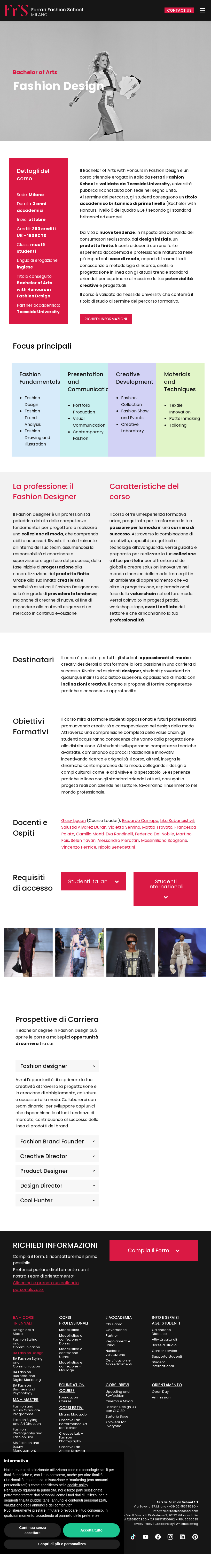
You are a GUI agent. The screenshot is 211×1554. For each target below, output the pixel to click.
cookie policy (77, 1485)
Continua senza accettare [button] (32, 1530)
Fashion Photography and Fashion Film (27, 1433)
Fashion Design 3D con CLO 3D (121, 1409)
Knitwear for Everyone (116, 1424)
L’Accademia (119, 1317)
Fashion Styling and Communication (26, 1343)
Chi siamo (114, 1324)
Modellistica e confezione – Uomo (70, 1353)
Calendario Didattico (161, 1332)
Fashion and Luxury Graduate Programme (26, 1410)
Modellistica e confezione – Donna (70, 1339)
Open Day (160, 1392)
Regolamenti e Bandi (118, 1343)
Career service (164, 1351)
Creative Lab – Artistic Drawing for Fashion (72, 1451)
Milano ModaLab (73, 1414)
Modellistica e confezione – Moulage (70, 1366)
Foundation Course (68, 1399)
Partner (112, 1335)
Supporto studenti (167, 1356)
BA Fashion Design (28, 1353)
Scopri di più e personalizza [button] (62, 1544)
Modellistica (69, 1330)
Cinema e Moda (119, 1401)
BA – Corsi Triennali (23, 1320)
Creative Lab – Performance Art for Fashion (73, 1424)
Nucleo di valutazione (115, 1353)
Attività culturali (164, 1339)
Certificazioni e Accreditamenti (119, 1362)
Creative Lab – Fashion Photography (71, 1437)
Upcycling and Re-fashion (118, 1393)
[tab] (57, 1066)
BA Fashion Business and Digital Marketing (27, 1376)
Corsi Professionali (73, 1320)
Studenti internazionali (163, 1364)
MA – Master (25, 1399)
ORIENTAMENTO (167, 1385)
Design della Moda (23, 1332)
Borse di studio (164, 1345)
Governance (116, 1330)
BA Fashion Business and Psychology (24, 1389)
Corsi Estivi (71, 1407)
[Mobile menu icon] (202, 10)
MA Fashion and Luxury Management (26, 1446)
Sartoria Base (117, 1416)
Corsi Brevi (117, 1385)
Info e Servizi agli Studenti (166, 1320)
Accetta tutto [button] (91, 1530)
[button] (93, 881)
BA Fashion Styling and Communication (28, 1362)
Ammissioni (161, 1397)
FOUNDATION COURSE (71, 1387)
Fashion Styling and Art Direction (27, 1422)
